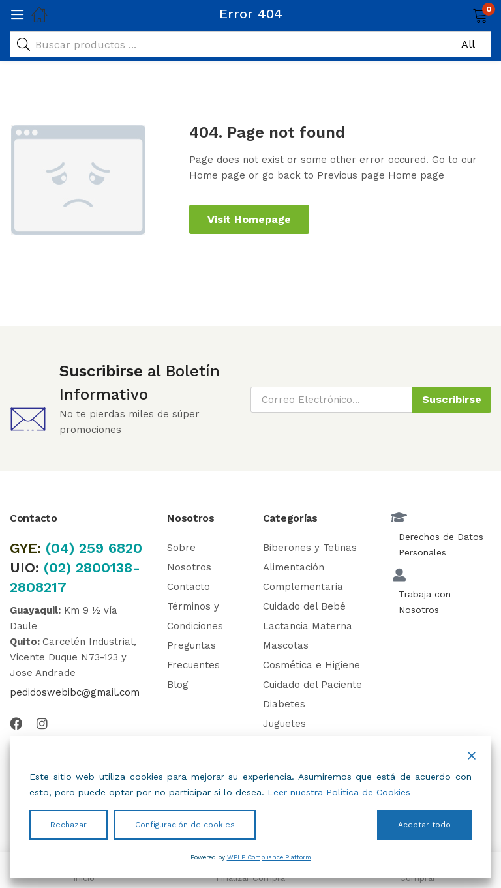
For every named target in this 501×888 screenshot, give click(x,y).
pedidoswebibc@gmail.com (75, 692)
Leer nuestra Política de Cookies (338, 792)
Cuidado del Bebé (304, 606)
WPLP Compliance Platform (269, 857)
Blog (178, 684)
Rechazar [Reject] (68, 824)
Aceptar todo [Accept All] (424, 824)
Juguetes (284, 724)
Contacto (188, 587)
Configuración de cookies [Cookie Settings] (185, 824)
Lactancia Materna (307, 626)
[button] (463, 14)
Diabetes (284, 704)
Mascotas (286, 645)
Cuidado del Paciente (312, 684)
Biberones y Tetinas (310, 548)
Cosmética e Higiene (311, 665)
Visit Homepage (249, 219)
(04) (62, 548)
